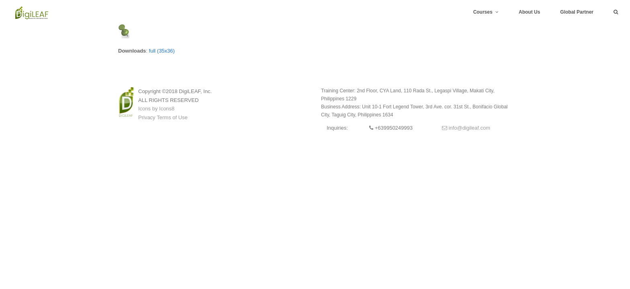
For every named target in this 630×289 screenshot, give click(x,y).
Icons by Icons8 (156, 109)
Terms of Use (172, 117)
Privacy (146, 117)
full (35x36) (162, 51)
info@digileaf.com (466, 128)
